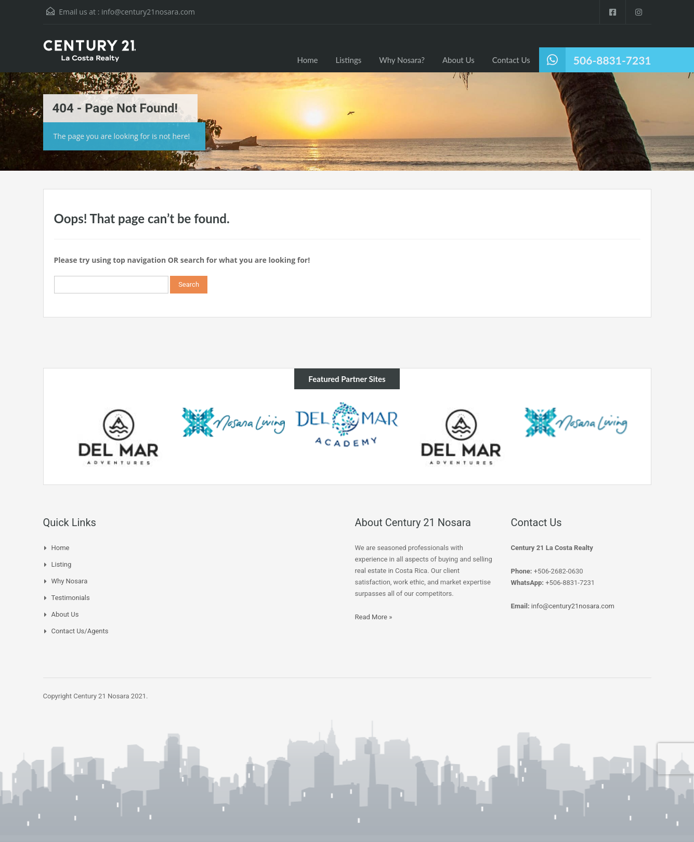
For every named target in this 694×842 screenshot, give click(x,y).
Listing (61, 564)
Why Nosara (69, 581)
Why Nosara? (402, 60)
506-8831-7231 (612, 60)
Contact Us (511, 60)
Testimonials (70, 598)
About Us (458, 60)
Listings (349, 60)
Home (307, 60)
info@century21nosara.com (148, 12)
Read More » (373, 617)
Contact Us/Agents (80, 631)
